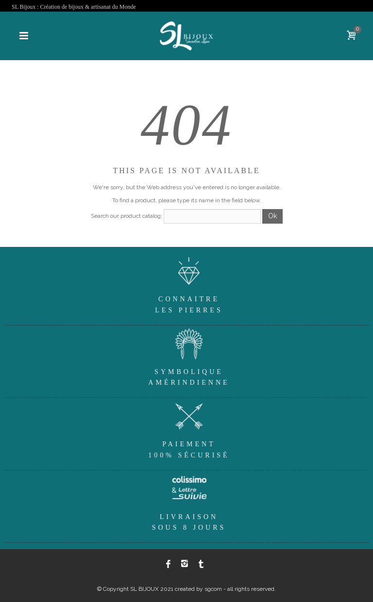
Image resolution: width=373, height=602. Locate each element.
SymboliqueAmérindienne (189, 355)
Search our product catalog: (126, 215)
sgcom (213, 589)
